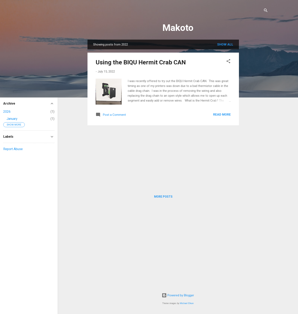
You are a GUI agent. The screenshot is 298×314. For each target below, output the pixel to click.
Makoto (177, 27)
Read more (222, 114)
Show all (225, 44)
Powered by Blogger (178, 295)
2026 (7, 112)
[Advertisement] (255, 100)
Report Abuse (13, 149)
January (11, 119)
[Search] (265, 11)
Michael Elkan (187, 303)
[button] (228, 62)
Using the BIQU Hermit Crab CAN (141, 62)
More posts (163, 196)
